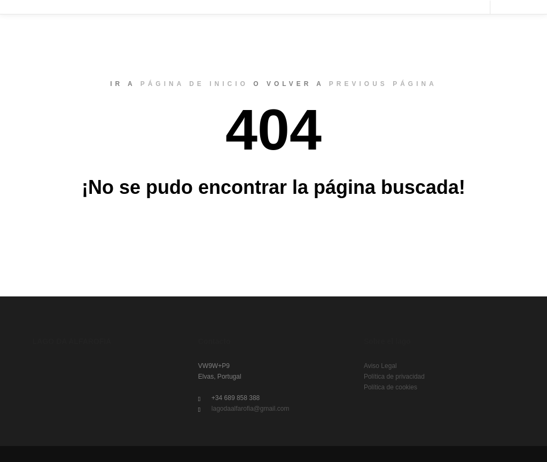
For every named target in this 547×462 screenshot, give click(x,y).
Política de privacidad (394, 376)
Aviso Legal (380, 366)
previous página (383, 84)
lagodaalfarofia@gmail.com (244, 408)
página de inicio (194, 84)
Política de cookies (390, 387)
